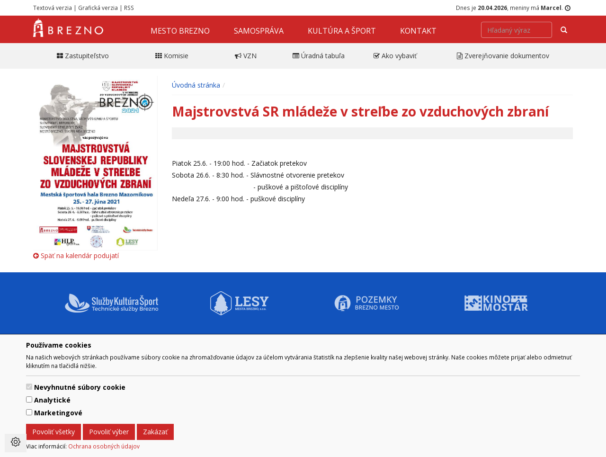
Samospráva (259, 31)
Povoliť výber (109, 431)
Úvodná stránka (196, 85)
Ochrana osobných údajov (104, 446)
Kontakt (418, 31)
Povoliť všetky (53, 431)
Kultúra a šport (342, 31)
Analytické (52, 399)
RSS (129, 7)
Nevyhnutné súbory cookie (79, 387)
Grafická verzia (98, 7)
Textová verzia (52, 7)
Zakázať (155, 431)
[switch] (29, 387)
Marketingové (58, 412)
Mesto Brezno (180, 31)
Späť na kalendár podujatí (76, 255)
